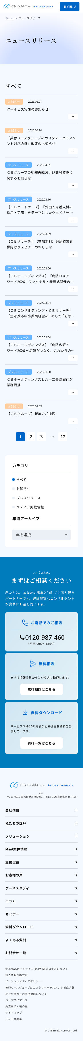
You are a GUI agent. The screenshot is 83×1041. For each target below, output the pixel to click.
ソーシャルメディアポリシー (23, 981)
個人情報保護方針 (16, 975)
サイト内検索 (13, 1019)
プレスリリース (28, 497)
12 (62, 437)
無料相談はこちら (42, 689)
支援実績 (12, 862)
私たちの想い (15, 823)
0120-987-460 (45, 637)
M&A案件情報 (16, 849)
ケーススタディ (17, 888)
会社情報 (12, 810)
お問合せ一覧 (15, 952)
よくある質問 (15, 940)
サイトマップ (13, 1012)
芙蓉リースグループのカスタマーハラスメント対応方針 (40, 987)
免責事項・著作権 (16, 1006)
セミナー (12, 914)
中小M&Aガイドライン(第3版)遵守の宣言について (36, 969)
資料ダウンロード (19, 926)
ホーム (9, 18)
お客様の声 (14, 875)
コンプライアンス (16, 1000)
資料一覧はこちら (42, 743)
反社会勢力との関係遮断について (26, 994)
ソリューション (17, 836)
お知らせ (23, 488)
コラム (10, 901)
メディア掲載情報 (30, 507)
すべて (21, 479)
